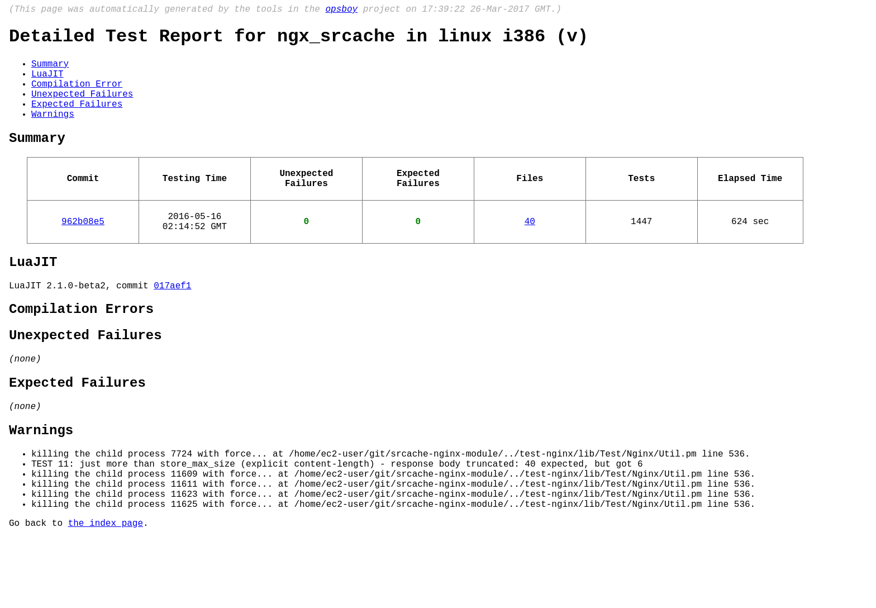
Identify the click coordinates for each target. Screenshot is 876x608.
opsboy (341, 10)
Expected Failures (76, 120)
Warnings (52, 132)
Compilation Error (76, 95)
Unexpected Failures (82, 108)
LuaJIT (47, 83)
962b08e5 (82, 251)
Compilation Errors (81, 348)
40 (530, 251)
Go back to (38, 593)
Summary (50, 71)
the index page (105, 593)
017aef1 (172, 322)
